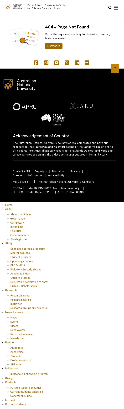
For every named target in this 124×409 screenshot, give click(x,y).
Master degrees (20, 252)
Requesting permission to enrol (29, 282)
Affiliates (15, 364)
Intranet (10, 400)
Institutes (16, 304)
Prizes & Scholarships (23, 286)
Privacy (75, 171)
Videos (14, 326)
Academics (17, 352)
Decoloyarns (18, 330)
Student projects (20, 257)
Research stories (20, 299)
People (9, 342)
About (9, 208)
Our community (19, 235)
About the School (20, 214)
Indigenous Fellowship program (29, 374)
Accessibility (56, 175)
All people (16, 347)
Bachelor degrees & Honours (27, 248)
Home (8, 204)
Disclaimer (59, 171)
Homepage (53, 46)
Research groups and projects (28, 308)
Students (15, 356)
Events (14, 321)
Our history (17, 222)
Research (11, 290)
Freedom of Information (28, 175)
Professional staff (21, 360)
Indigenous (11, 368)
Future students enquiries (25, 387)
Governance (17, 218)
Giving (9, 378)
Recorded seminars (22, 334)
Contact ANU (21, 171)
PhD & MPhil (18, 265)
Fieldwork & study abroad (25, 269)
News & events (14, 312)
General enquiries (21, 396)
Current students (15, 404)
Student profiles (20, 277)
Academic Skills (20, 273)
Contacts (10, 382)
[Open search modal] (109, 8)
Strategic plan (19, 239)
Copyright (41, 171)
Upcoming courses (21, 261)
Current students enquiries (26, 391)
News (13, 317)
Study (8, 243)
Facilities (15, 230)
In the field (16, 226)
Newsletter (17, 338)
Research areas (19, 295)
